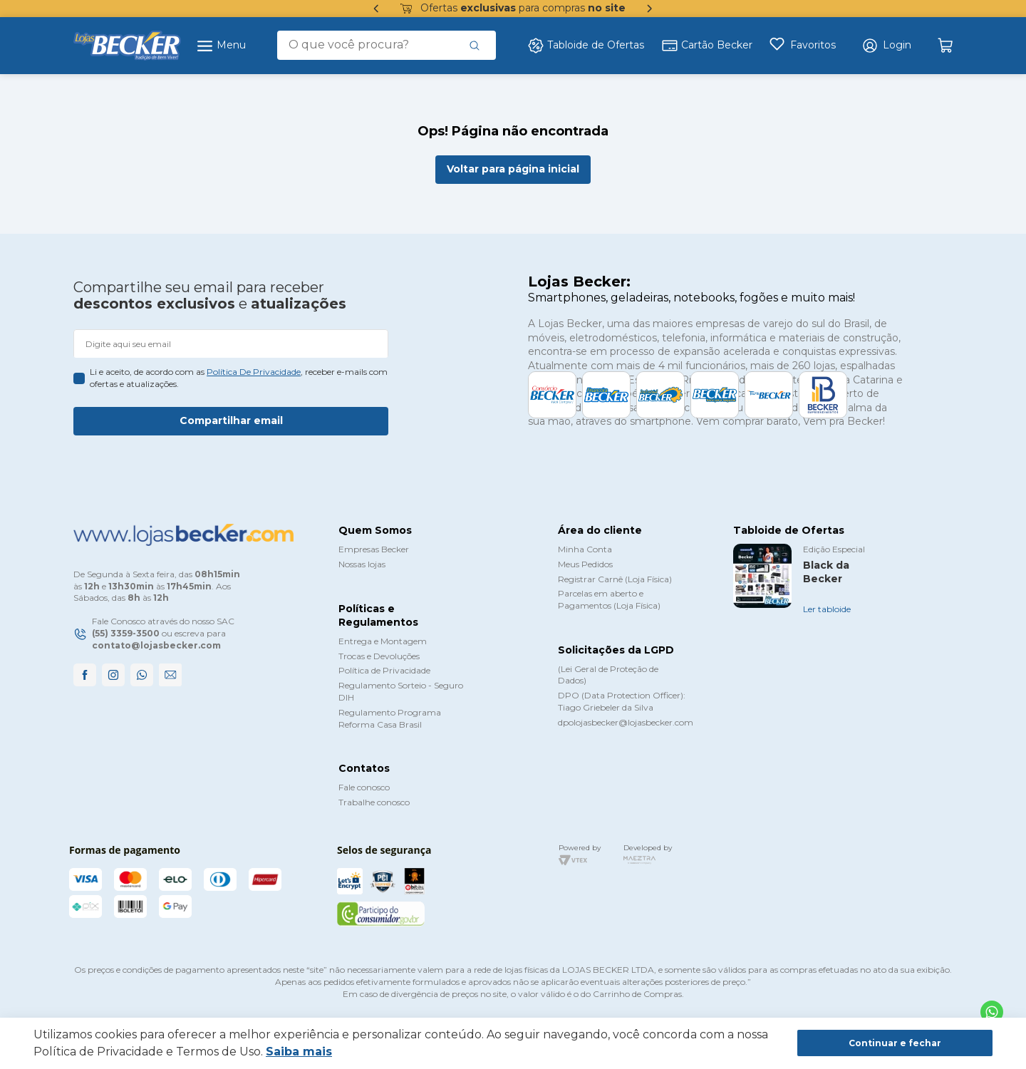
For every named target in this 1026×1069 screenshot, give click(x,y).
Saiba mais (299, 1051)
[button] (886, 45)
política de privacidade (254, 371)
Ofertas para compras (513, 8)
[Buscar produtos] (474, 44)
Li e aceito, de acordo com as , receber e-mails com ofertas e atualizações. (239, 377)
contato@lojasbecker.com (156, 645)
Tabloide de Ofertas (585, 45)
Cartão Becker (706, 45)
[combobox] (386, 45)
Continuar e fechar (895, 1043)
